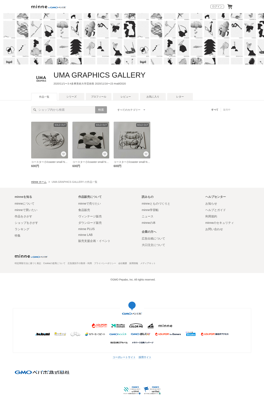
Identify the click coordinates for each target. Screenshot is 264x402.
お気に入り (152, 96)
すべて (214, 109)
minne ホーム (39, 181)
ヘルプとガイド (215, 210)
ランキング (22, 229)
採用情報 (133, 263)
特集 (18, 235)
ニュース (147, 216)
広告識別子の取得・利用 (80, 263)
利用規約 (211, 216)
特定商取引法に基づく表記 (28, 263)
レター (180, 96)
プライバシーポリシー (105, 263)
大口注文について (153, 244)
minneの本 (149, 222)
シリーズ (71, 96)
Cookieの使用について (54, 263)
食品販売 (84, 210)
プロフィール (98, 96)
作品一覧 (44, 96)
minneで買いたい (26, 210)
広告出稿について (153, 238)
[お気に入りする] (63, 154)
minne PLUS (86, 229)
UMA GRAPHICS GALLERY (100, 75)
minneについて (24, 203)
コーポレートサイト (124, 357)
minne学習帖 (150, 210)
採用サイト (145, 357)
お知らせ (211, 203)
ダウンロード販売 (90, 222)
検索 (101, 109)
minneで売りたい (89, 203)
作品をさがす (23, 216)
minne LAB (85, 234)
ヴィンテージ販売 (90, 216)
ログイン (217, 6)
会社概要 (122, 263)
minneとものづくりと (156, 203)
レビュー (126, 96)
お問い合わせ (214, 229)
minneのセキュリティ (219, 222)
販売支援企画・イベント (94, 240)
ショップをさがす (26, 222)
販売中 (226, 109)
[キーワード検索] (63, 109)
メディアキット (148, 263)
